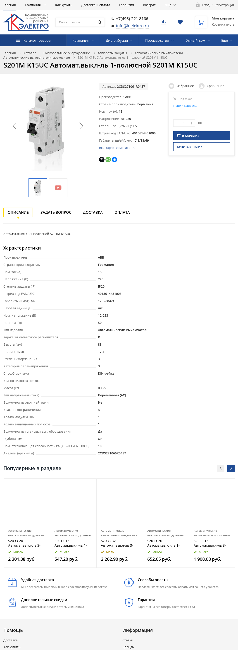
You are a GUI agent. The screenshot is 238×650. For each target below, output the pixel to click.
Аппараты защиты (112, 53)
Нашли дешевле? (185, 106)
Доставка (93, 212)
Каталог (30, 53)
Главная (9, 5)
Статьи (127, 640)
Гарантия (126, 5)
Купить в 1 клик (189, 148)
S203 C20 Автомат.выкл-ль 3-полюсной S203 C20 (24, 543)
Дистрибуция (117, 40)
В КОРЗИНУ (188, 137)
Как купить (63, 5)
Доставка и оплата (95, 5)
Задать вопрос (55, 212)
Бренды (128, 647)
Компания (33, 5)
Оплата (122, 212)
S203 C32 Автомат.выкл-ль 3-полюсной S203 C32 (117, 543)
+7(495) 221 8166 (132, 18)
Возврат (149, 5)
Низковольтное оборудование (66, 53)
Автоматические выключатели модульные (36, 57)
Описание (18, 212)
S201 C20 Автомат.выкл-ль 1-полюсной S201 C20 (163, 543)
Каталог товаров (37, 40)
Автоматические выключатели (159, 53)
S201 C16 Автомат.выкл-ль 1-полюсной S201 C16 (71, 543)
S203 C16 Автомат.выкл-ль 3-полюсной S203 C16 (210, 543)
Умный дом (195, 40)
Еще (168, 5)
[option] (27, 523)
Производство (157, 40)
